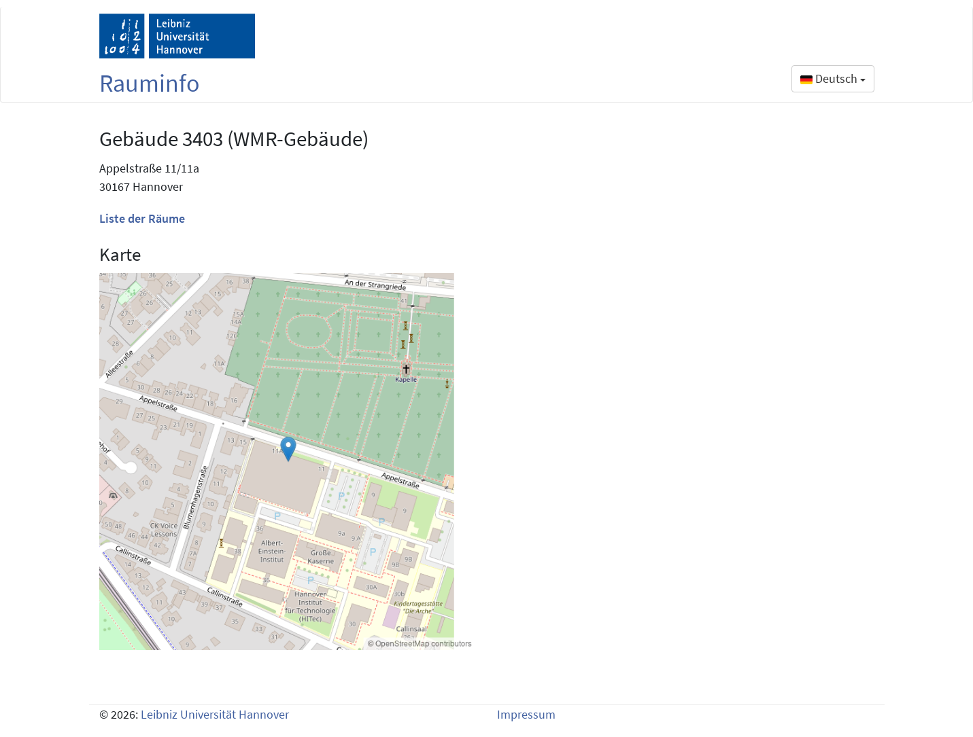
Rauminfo (149, 83)
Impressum (526, 714)
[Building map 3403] (288, 461)
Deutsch (833, 78)
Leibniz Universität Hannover (215, 714)
